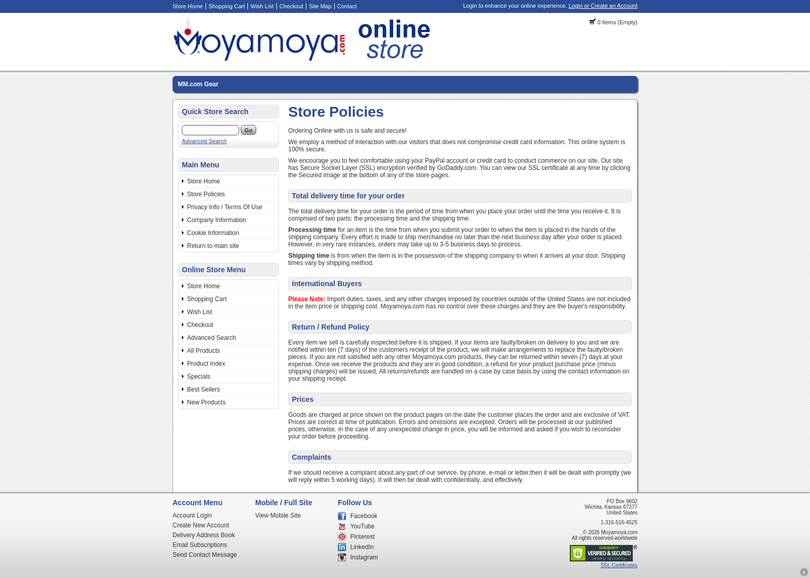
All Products (203, 350)
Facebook (364, 516)
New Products (206, 402)
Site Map (320, 6)
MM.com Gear (198, 84)
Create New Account (201, 525)
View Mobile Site (278, 515)
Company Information (216, 220)
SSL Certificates (619, 565)
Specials (198, 376)
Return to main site (213, 245)
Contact (347, 6)
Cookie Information (213, 233)
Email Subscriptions (200, 545)
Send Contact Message (205, 554)
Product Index (206, 363)
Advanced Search (204, 141)
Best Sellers (203, 389)
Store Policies (206, 194)
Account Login (192, 515)
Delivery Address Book (204, 535)
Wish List (262, 6)
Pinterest (362, 536)
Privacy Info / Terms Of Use (224, 207)
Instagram (364, 557)
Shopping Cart (227, 6)
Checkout (291, 6)
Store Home (188, 6)
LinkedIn (361, 547)
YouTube (362, 526)
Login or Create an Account (603, 6)
